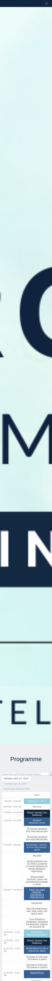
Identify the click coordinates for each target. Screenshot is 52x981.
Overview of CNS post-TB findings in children (37, 966)
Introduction (37, 903)
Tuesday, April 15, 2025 (15, 784)
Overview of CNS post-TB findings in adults (37, 957)
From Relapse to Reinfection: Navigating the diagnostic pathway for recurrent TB (37, 923)
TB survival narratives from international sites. (37, 838)
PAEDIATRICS (37, 973)
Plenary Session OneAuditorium (37, 813)
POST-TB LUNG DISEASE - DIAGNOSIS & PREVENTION (37, 893)
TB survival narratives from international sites (37, 829)
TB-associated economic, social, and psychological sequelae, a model (37, 880)
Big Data (37, 855)
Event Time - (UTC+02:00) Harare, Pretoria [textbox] (21, 774)
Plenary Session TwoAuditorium (37, 941)
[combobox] (27, 774)
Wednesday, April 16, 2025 (16, 789)
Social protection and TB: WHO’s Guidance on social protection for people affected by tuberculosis (37, 866)
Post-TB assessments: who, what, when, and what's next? (37, 911)
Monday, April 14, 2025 (16, 778)
